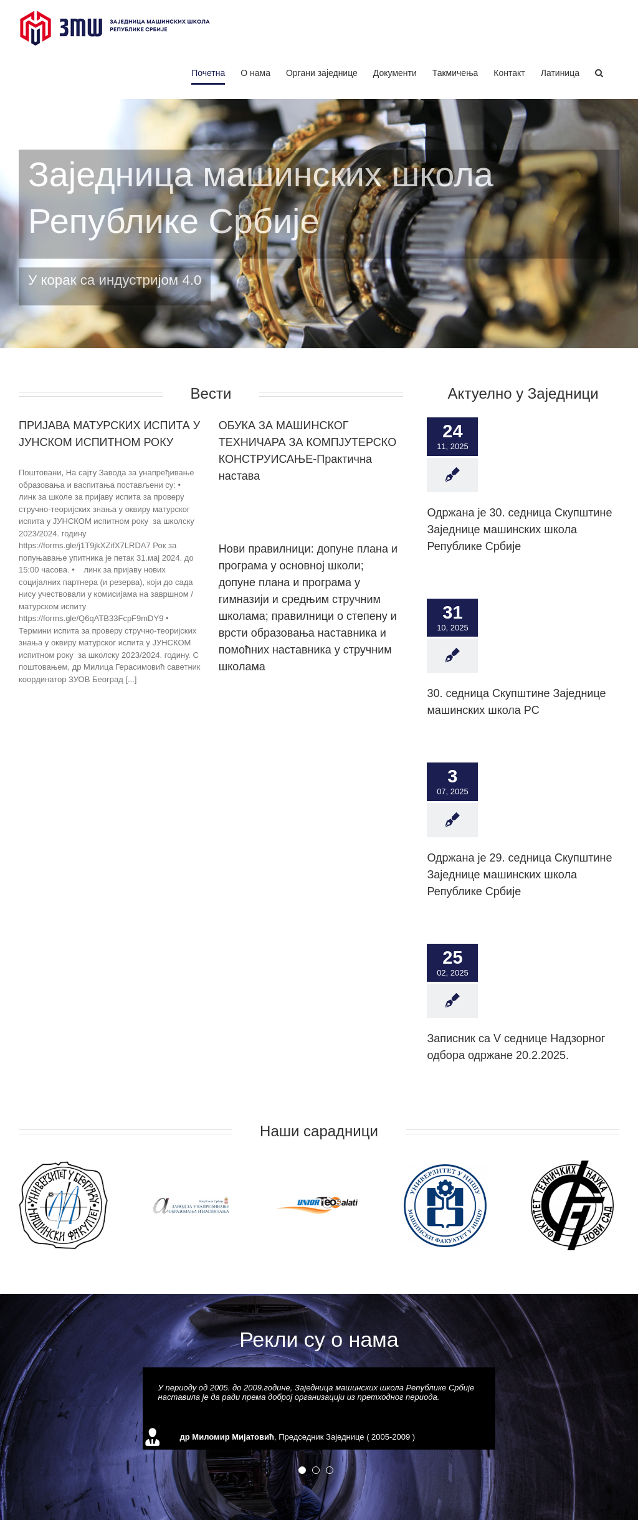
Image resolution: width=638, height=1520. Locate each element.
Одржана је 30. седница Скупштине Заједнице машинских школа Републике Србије (519, 529)
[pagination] (302, 1471)
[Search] (599, 73)
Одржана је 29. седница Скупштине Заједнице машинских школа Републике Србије (519, 875)
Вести (211, 393)
